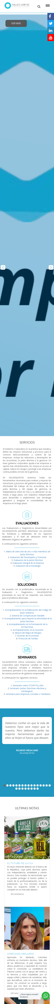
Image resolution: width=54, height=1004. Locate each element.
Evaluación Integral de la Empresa (28, 563)
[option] (27, 225)
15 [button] (47, 785)
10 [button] (31, 785)
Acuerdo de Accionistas (28, 635)
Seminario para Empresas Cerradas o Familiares (28, 694)
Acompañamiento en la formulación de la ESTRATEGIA (28, 625)
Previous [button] (3, 267)
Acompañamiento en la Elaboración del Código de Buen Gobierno (28, 611)
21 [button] (28, 789)
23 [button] (34, 789)
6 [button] (19, 785)
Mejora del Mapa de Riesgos (28, 632)
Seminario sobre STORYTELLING (28, 685)
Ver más (16, 23)
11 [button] (34, 785)
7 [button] (22, 785)
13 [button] (40, 785)
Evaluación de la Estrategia (28, 565)
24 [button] (37, 789)
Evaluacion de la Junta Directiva (28, 560)
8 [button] (25, 785)
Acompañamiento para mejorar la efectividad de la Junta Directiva (28, 620)
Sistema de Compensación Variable (28, 615)
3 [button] (10, 785)
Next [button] (51, 267)
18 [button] (19, 789)
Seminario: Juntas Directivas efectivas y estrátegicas (28, 690)
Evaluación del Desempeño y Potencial (28, 557)
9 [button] (28, 785)
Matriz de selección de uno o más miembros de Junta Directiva (28, 553)
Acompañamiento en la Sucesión (28, 630)
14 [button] (44, 785)
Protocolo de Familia (28, 638)
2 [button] (7, 785)
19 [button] (22, 789)
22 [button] (31, 789)
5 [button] (16, 785)
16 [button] (50, 785)
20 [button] (25, 789)
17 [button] (16, 789)
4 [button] (13, 785)
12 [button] (37, 785)
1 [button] (4, 785)
